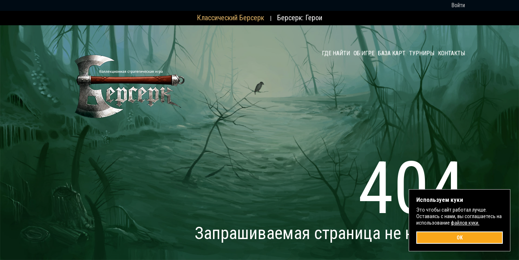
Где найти (336, 53)
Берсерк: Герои (299, 17)
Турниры (421, 53)
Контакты (451, 53)
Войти (458, 5)
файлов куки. (465, 223)
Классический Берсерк (230, 17)
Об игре (364, 53)
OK (460, 237)
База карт (391, 53)
